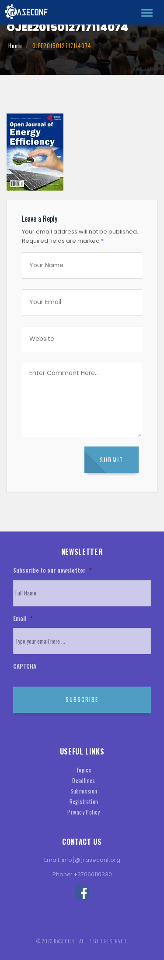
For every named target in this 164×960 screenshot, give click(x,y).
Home (15, 46)
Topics (83, 770)
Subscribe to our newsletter (52, 570)
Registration (84, 801)
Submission (84, 791)
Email (22, 619)
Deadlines (83, 780)
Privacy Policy (83, 812)
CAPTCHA (24, 666)
